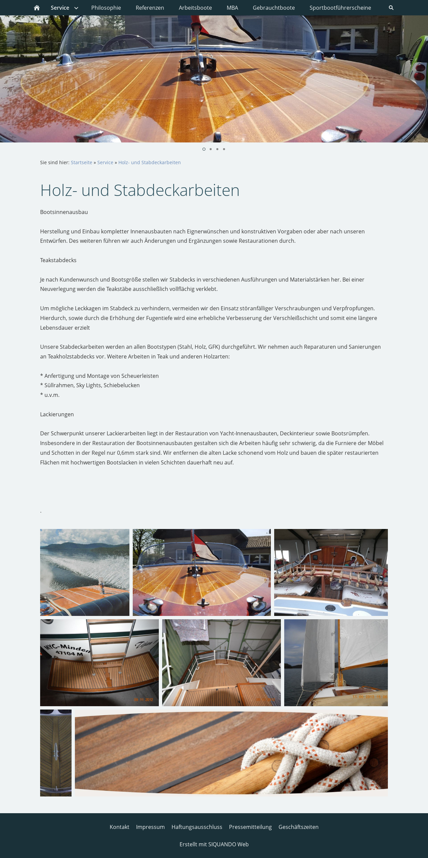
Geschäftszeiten (299, 827)
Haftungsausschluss (197, 827)
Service (105, 162)
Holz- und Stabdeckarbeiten (149, 162)
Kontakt (119, 827)
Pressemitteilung (250, 827)
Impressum (150, 827)
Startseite (81, 162)
